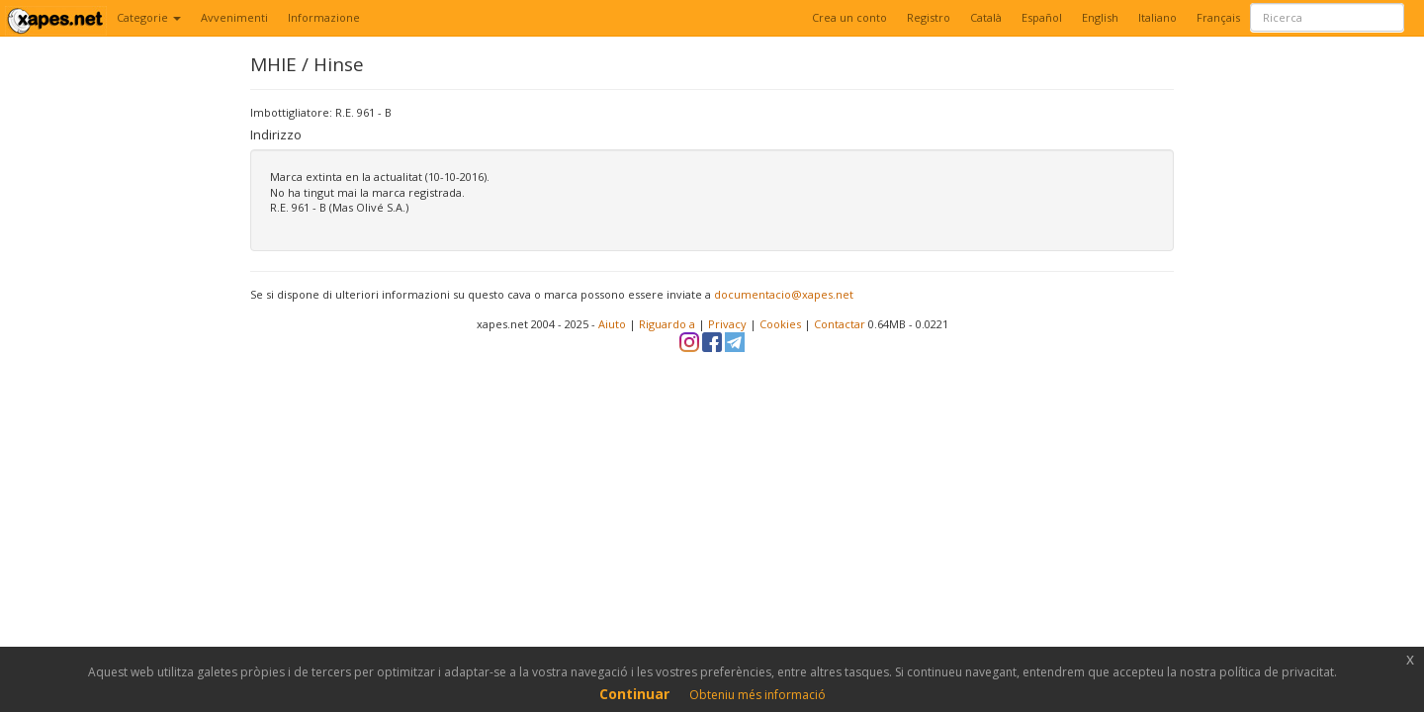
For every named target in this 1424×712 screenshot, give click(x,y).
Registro (928, 17)
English (1100, 17)
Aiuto (612, 323)
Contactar (839, 323)
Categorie (149, 17)
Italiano (1157, 17)
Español (1042, 17)
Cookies (780, 323)
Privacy (727, 323)
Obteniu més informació (757, 694)
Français (1218, 17)
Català (986, 17)
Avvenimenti (234, 17)
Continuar (634, 693)
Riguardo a (667, 323)
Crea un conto (849, 17)
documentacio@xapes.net (783, 294)
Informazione (324, 17)
